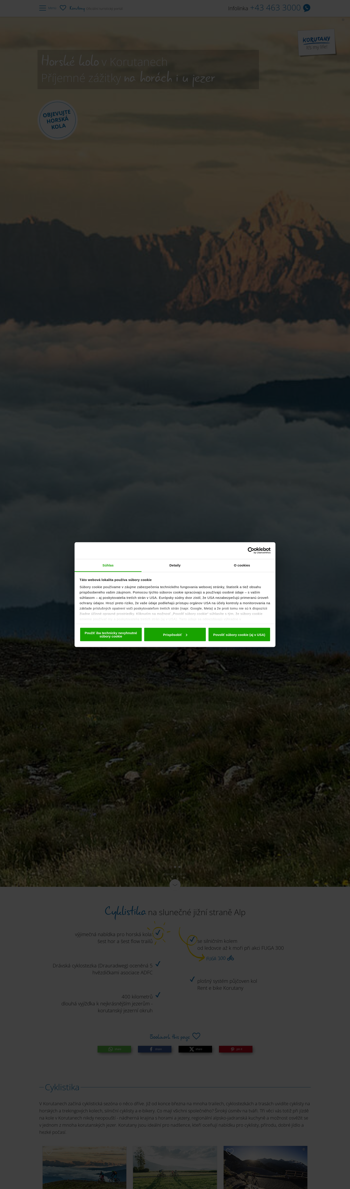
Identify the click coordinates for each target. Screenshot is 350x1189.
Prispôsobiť (175, 634)
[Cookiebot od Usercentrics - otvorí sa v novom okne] (251, 550)
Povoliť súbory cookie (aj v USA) (239, 634)
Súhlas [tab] (108, 565)
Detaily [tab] (175, 565)
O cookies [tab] (242, 565)
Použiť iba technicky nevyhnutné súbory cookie (111, 634)
